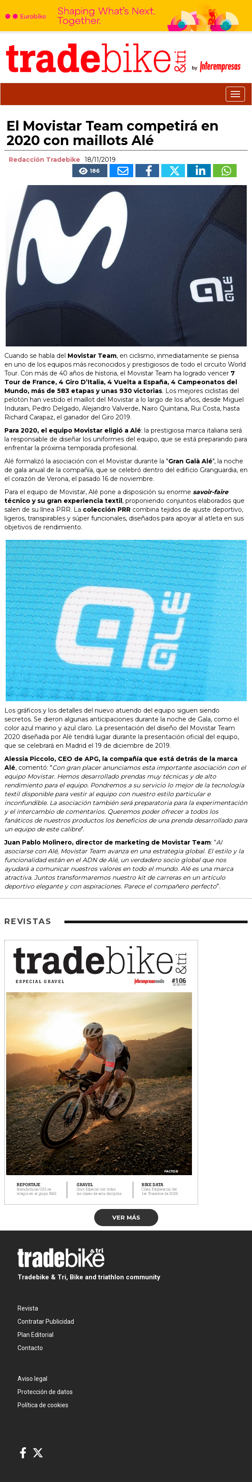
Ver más (126, 1217)
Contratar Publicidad (46, 1321)
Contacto (30, 1347)
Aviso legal (32, 1378)
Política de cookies (43, 1405)
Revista (28, 1308)
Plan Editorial (35, 1334)
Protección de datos (45, 1391)
